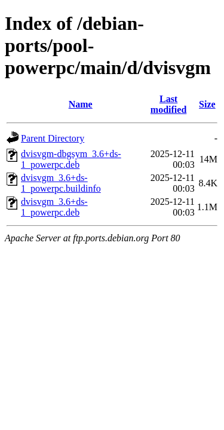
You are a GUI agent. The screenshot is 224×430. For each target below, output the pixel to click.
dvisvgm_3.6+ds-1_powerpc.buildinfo (61, 183)
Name (81, 104)
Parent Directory (52, 138)
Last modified (168, 104)
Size (207, 104)
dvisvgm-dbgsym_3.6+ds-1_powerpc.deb (71, 159)
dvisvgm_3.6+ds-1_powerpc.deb (54, 206)
